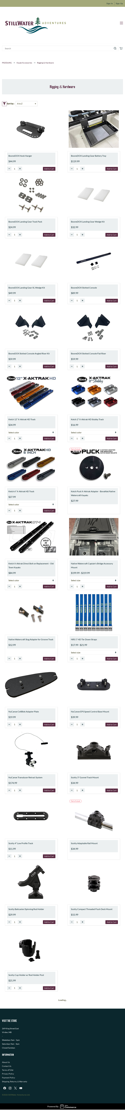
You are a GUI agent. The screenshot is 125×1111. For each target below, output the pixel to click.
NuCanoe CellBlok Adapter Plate (23, 711)
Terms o (5, 1070)
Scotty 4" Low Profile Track (20, 843)
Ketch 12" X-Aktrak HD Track (21, 419)
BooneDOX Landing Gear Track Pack (25, 221)
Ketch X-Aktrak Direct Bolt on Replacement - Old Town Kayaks (31, 565)
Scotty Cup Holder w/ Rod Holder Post (26, 975)
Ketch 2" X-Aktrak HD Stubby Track (87, 419)
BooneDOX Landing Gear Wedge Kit (88, 221)
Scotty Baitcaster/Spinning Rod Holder (26, 909)
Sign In (109, 3)
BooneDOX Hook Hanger (20, 155)
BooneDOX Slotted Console (84, 287)
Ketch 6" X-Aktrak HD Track (21, 491)
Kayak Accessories (24, 63)
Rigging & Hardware (45, 63)
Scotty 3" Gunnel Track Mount (85, 777)
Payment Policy (8, 1077)
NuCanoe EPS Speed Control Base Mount (90, 711)
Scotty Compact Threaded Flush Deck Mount (91, 909)
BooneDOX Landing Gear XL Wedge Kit (26, 287)
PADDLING (7, 63)
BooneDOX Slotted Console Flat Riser (88, 353)
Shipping (5, 1081)
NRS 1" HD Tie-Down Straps (84, 639)
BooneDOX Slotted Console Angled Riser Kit (29, 353)
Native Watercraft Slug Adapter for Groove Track (30, 639)
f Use (11, 1070)
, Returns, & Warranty (18, 1081)
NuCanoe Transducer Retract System (25, 777)
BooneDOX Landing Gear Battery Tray (88, 155)
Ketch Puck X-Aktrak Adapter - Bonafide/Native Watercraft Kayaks (93, 493)
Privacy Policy (8, 1074)
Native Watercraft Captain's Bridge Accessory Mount (92, 565)
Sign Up (119, 3)
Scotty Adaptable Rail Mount (84, 843)
